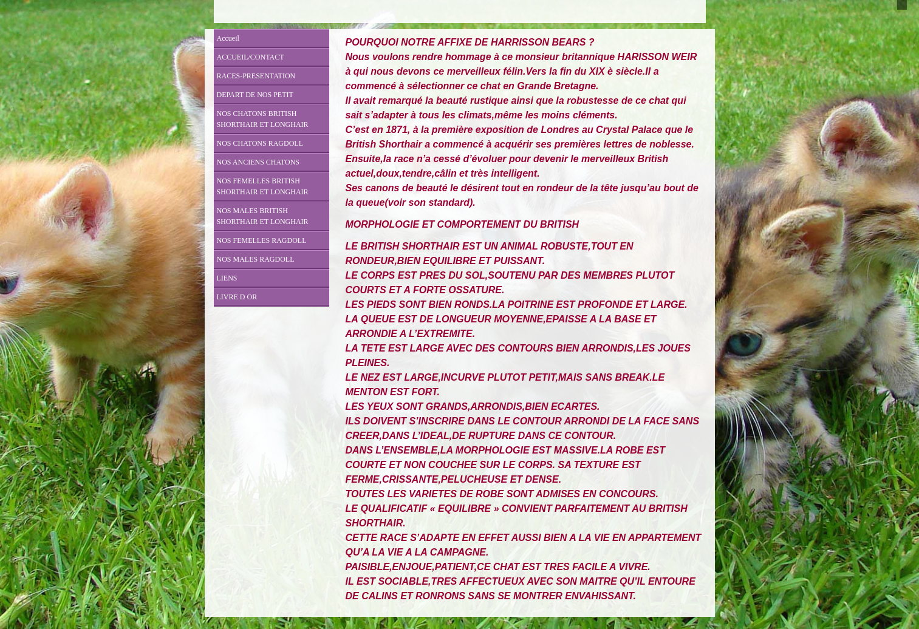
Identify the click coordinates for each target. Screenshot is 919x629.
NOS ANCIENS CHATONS (258, 162)
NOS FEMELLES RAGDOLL (262, 240)
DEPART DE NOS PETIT (255, 94)
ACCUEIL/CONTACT (250, 57)
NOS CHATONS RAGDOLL (260, 143)
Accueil (228, 38)
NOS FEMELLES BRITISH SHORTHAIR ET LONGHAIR (263, 186)
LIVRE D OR (237, 297)
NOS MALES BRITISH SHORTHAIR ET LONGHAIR (263, 216)
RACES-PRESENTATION (256, 76)
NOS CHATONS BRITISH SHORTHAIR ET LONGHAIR (263, 119)
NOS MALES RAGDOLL (256, 259)
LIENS (227, 278)
